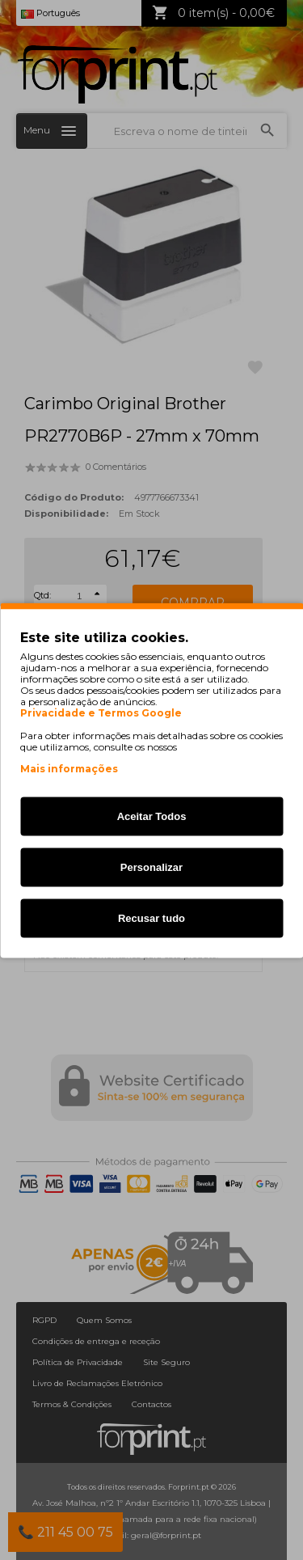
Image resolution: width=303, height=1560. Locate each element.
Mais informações (69, 768)
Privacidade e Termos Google (101, 712)
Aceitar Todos (152, 816)
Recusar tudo (151, 917)
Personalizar (151, 866)
